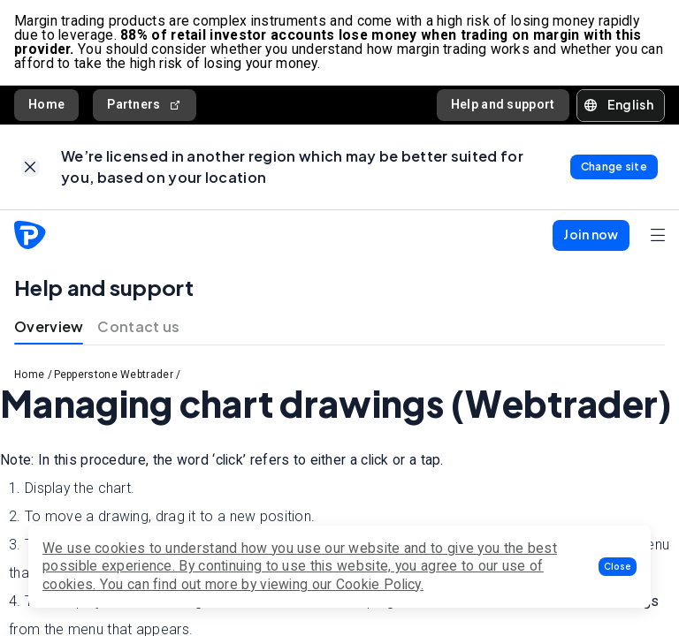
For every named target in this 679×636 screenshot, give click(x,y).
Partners (144, 104)
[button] (618, 566)
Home (46, 104)
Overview (48, 326)
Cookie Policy (378, 584)
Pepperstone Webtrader (113, 374)
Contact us (138, 326)
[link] (30, 167)
